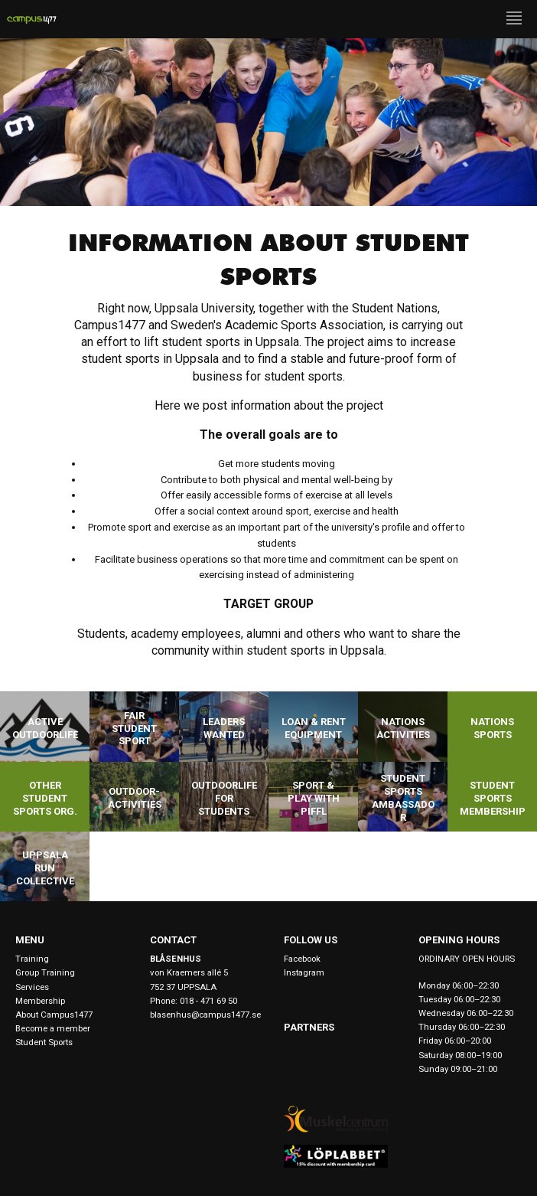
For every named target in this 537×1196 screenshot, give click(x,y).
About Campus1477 (54, 1014)
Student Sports (44, 1042)
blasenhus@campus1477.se (202, 1014)
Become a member (52, 1028)
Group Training (45, 972)
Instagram (304, 972)
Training (32, 958)
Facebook (302, 958)
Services (32, 987)
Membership (40, 1000)
